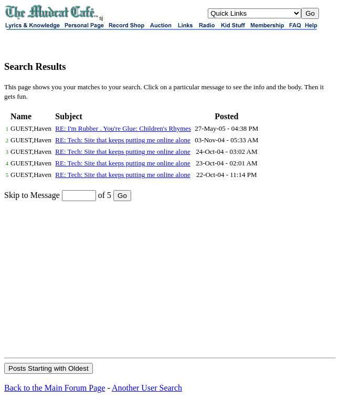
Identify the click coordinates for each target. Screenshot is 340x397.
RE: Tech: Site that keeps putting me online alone (122, 140)
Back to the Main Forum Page (54, 387)
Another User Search (147, 387)
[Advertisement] (170, 278)
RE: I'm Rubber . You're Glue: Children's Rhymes (123, 128)
